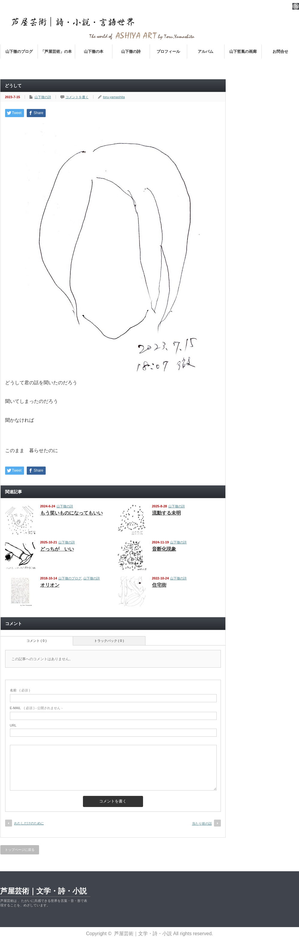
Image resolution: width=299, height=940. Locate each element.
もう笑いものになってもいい (71, 512)
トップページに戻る (20, 849)
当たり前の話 (202, 823)
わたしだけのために (29, 823)
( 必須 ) (20, 690)
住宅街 (159, 585)
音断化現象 (164, 549)
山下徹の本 (93, 51)
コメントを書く (77, 97)
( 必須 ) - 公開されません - (36, 708)
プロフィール (168, 51)
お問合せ (280, 51)
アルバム (205, 51)
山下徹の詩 (131, 51)
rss (295, 6)
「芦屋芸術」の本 (56, 51)
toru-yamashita (114, 97)
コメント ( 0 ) (36, 640)
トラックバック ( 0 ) (109, 640)
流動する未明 (166, 512)
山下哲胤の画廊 (243, 51)
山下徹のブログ (19, 51)
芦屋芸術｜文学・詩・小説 (43, 891)
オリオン (49, 585)
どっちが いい (57, 549)
